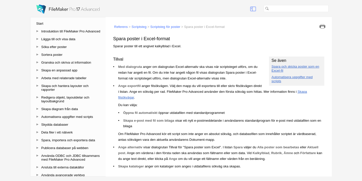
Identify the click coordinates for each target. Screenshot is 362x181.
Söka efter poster (54, 47)
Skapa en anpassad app (59, 70)
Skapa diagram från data (59, 109)
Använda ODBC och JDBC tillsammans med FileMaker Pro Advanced (70, 157)
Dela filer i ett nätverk (57, 132)
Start (39, 23)
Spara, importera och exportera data (68, 140)
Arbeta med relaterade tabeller (63, 78)
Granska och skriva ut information (66, 62)
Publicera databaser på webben (64, 148)
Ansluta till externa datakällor (62, 167)
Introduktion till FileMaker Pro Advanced (70, 31)
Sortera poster (51, 55)
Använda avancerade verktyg (63, 175)
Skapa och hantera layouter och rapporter (64, 88)
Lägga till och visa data (58, 39)
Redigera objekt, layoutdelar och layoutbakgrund (65, 99)
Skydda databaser (54, 124)
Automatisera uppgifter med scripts (67, 117)
